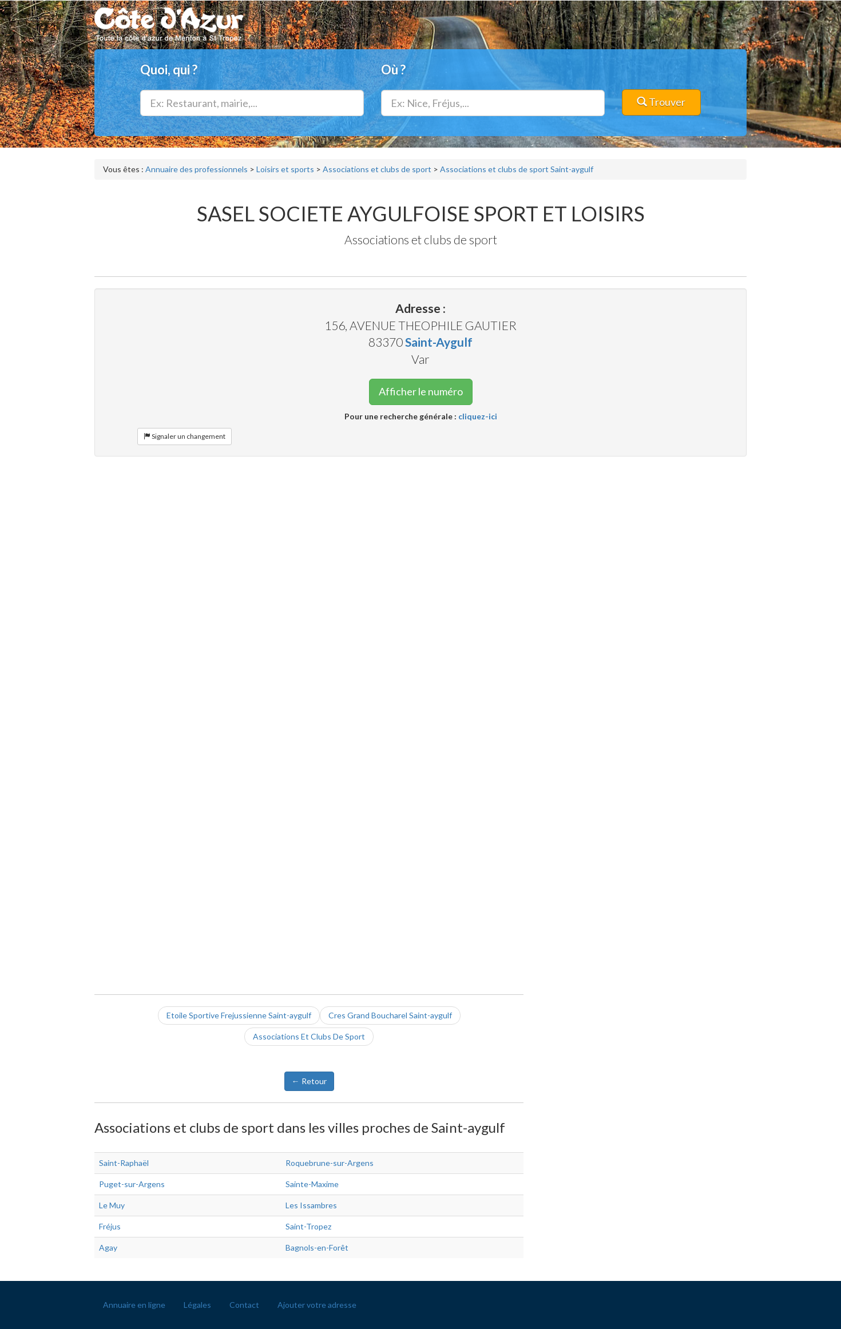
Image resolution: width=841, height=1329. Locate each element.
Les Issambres (311, 1205)
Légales (197, 1305)
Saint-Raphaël (124, 1163)
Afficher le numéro (421, 391)
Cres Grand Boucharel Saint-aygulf (390, 1015)
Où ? (393, 69)
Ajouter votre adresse (316, 1305)
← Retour (309, 1081)
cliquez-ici (477, 416)
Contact (244, 1305)
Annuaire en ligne (134, 1305)
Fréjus (110, 1226)
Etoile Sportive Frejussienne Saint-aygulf (238, 1015)
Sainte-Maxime (312, 1184)
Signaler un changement (184, 436)
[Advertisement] (420, 548)
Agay (108, 1247)
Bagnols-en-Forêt (316, 1247)
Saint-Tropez (308, 1226)
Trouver (661, 102)
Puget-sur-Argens (132, 1184)
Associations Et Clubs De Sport (309, 1036)
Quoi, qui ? (168, 69)
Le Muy (112, 1205)
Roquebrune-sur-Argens (329, 1163)
